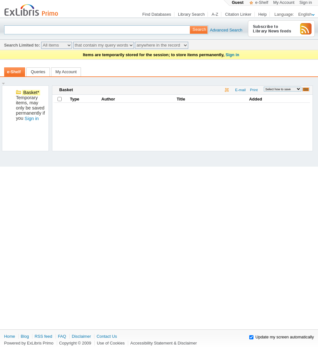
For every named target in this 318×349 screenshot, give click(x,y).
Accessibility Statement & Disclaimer (163, 343)
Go (306, 89)
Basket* (31, 92)
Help (262, 14)
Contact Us (107, 336)
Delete (227, 90)
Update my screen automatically (284, 337)
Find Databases (156, 14)
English (306, 14)
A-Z (215, 14)
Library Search (191, 14)
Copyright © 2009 (75, 343)
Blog (25, 336)
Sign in (305, 2)
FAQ (62, 336)
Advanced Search (220, 30)
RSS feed (43, 336)
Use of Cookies (111, 343)
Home (9, 336)
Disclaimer (81, 336)
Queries (38, 71)
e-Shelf (259, 2)
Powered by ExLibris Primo (29, 343)
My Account (283, 2)
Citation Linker (238, 14)
